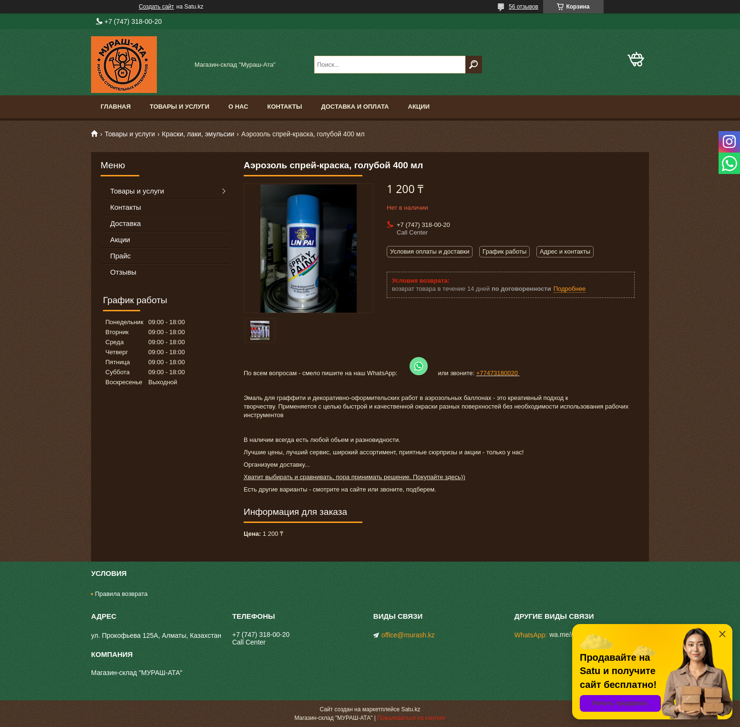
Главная (116, 106)
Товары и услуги (179, 106)
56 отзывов (523, 6)
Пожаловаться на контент (411, 718)
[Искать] (473, 64)
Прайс (120, 256)
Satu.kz (410, 709)
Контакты (284, 106)
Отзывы (123, 272)
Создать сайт (156, 6)
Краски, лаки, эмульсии (198, 134)
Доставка (125, 223)
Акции (419, 106)
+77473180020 (498, 373)
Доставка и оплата (355, 106)
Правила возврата (121, 593)
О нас (238, 106)
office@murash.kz (408, 635)
